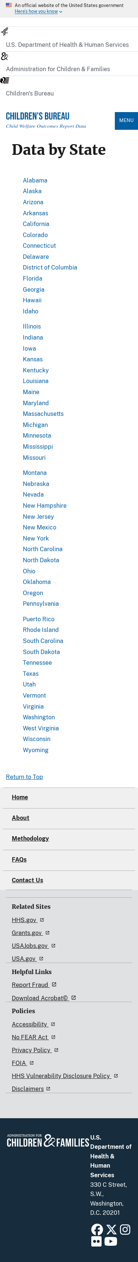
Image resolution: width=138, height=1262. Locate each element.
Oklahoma (37, 581)
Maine (31, 392)
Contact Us (27, 880)
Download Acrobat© (45, 998)
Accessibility (34, 1024)
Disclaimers (32, 1088)
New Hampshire (45, 505)
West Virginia (41, 728)
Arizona (33, 202)
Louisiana (36, 381)
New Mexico (39, 527)
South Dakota (41, 652)
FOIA (24, 1063)
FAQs (19, 859)
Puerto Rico (38, 619)
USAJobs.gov (35, 945)
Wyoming (36, 750)
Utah (29, 684)
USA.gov (29, 958)
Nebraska (36, 483)
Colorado (35, 235)
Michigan (35, 424)
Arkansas (35, 213)
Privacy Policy (36, 1050)
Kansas (33, 359)
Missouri (34, 457)
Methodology (30, 838)
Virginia (33, 706)
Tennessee (37, 662)
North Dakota (41, 560)
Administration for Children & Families (58, 69)
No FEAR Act (35, 1037)
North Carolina (43, 549)
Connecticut (39, 245)
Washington (39, 717)
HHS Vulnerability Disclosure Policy (66, 1076)
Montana (35, 472)
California (36, 223)
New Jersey (38, 516)
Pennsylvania (41, 603)
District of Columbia (50, 267)
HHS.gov (29, 920)
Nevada (33, 494)
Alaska (32, 191)
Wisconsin (36, 739)
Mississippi (38, 446)
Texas (31, 673)
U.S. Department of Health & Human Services (67, 44)
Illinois (32, 326)
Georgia (34, 289)
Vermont (34, 695)
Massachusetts (43, 413)
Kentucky (36, 370)
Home (20, 797)
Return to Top (24, 777)
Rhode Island (41, 629)
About (20, 817)
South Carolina (43, 640)
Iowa (29, 348)
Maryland (36, 403)
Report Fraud (35, 984)
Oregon (33, 593)
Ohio (29, 571)
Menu (126, 120)
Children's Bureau (30, 93)
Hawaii (32, 300)
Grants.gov (32, 932)
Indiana (33, 337)
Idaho (30, 311)
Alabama (35, 180)
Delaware (36, 256)
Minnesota (37, 435)
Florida (32, 278)
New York (36, 538)
